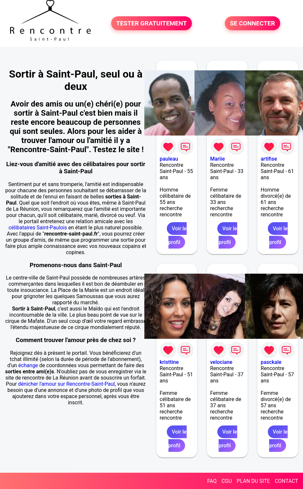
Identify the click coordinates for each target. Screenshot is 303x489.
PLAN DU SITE (253, 481)
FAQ (212, 481)
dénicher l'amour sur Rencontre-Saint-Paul (66, 384)
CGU (227, 481)
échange (28, 365)
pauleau (169, 159)
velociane (221, 362)
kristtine (169, 362)
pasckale (271, 362)
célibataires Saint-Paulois (37, 227)
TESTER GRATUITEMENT (151, 23)
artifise (269, 159)
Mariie (217, 159)
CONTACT (286, 481)
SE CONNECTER (252, 23)
